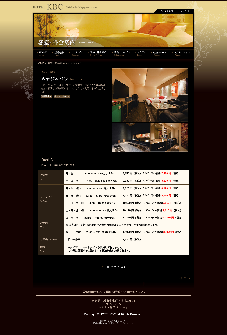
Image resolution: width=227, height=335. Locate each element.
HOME (42, 53)
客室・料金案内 (97, 53)
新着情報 (59, 53)
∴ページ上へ (184, 278)
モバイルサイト (166, 11)
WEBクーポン (159, 53)
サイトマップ (183, 11)
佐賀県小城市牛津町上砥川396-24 (113, 300)
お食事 (140, 53)
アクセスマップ (182, 53)
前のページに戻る (114, 267)
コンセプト (76, 53)
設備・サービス (121, 53)
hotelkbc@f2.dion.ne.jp (113, 307)
